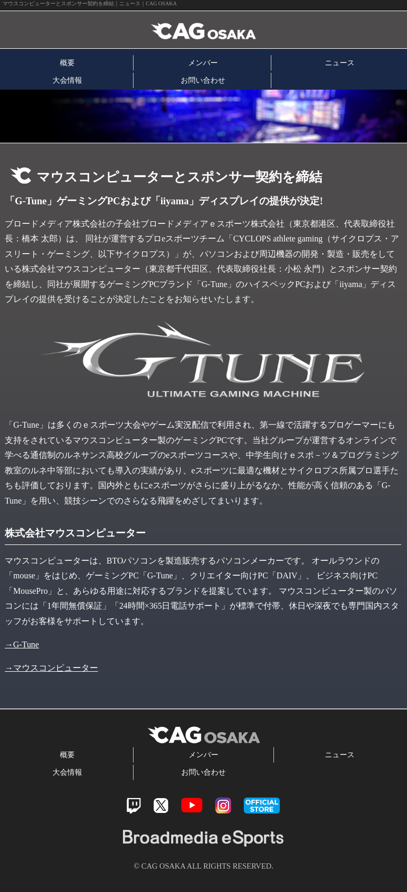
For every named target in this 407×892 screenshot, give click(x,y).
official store (261, 805)
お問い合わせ (203, 80)
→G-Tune (22, 644)
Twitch (134, 806)
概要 (67, 62)
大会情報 (67, 80)
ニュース (340, 62)
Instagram (223, 805)
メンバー (203, 62)
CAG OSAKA (123, 29)
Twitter (161, 806)
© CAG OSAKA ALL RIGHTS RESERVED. (203, 866)
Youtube (191, 805)
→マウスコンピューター (51, 667)
